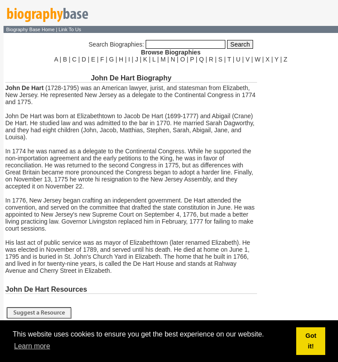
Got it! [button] (310, 341)
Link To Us (70, 29)
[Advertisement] (298, 197)
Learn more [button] (32, 346)
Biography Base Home (31, 29)
